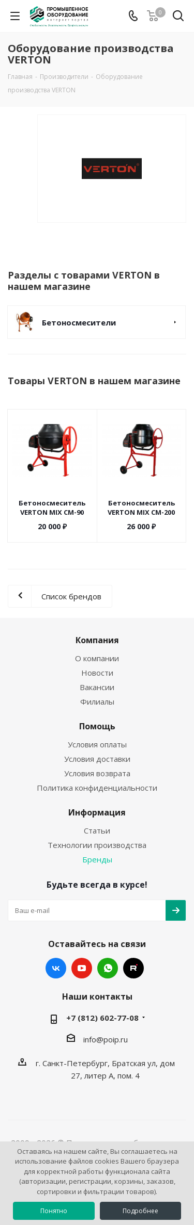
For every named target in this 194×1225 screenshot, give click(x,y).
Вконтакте (56, 968)
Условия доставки (97, 759)
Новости (97, 672)
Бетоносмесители (79, 322)
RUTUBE (133, 968)
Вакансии (97, 687)
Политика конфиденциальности (97, 787)
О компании (97, 658)
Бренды (97, 859)
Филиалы (97, 701)
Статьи (97, 830)
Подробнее (140, 1210)
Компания (97, 640)
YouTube (81, 968)
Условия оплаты (97, 744)
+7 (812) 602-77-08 (102, 1017)
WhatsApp (107, 968)
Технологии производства (97, 845)
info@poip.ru (105, 1039)
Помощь (97, 726)
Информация (97, 812)
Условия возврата (97, 773)
